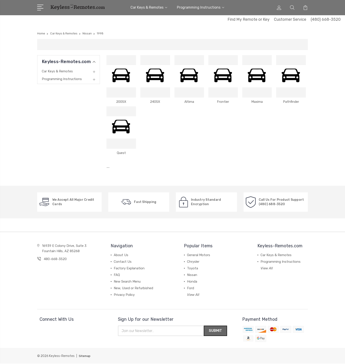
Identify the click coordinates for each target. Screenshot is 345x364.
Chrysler (193, 262)
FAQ (117, 275)
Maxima (257, 102)
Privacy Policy (124, 295)
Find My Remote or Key (249, 19)
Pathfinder (291, 102)
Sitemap (85, 356)
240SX (155, 102)
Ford (190, 288)
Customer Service (290, 19)
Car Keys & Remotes (148, 7)
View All (193, 295)
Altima (189, 102)
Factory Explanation (129, 268)
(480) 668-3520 (326, 19)
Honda (192, 281)
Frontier (223, 102)
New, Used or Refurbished (133, 288)
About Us (121, 255)
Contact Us (123, 262)
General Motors (198, 255)
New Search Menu (127, 281)
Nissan (192, 275)
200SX (121, 102)
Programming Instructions (200, 7)
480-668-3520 (55, 259)
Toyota (192, 268)
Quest (121, 153)
